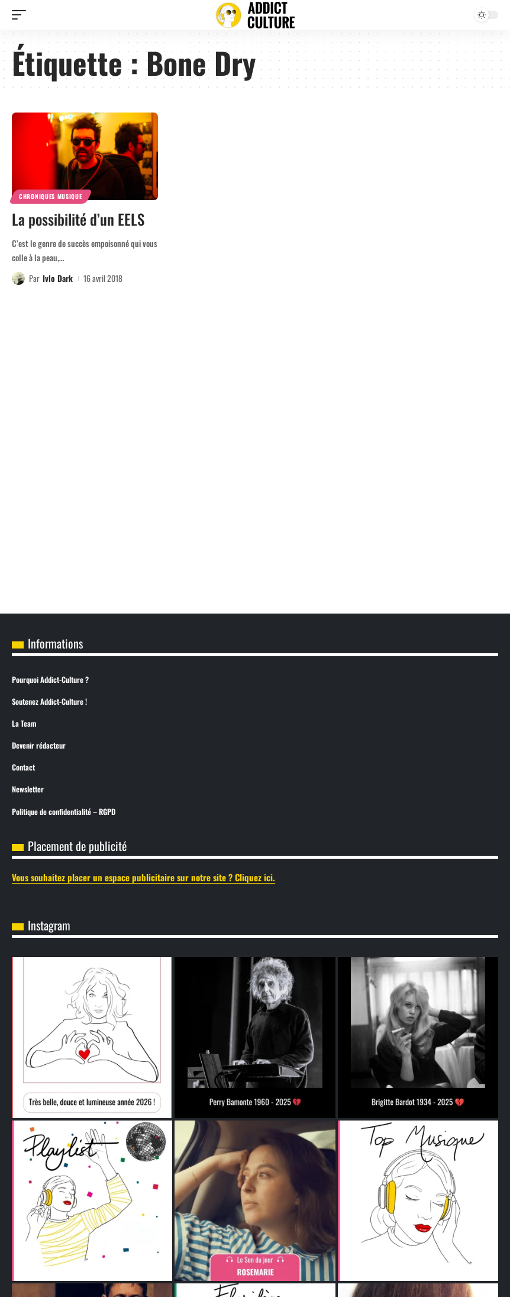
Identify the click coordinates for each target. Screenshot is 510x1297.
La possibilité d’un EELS (78, 219)
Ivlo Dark (58, 278)
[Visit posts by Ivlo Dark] (18, 278)
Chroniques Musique (50, 196)
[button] (22, 15)
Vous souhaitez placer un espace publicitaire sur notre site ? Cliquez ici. (143, 877)
